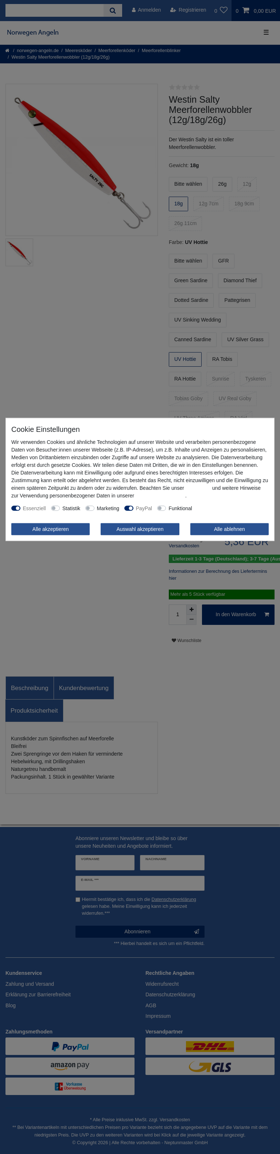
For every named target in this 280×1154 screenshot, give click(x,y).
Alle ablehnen (229, 529)
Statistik (71, 508)
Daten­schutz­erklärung (160, 495)
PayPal (144, 508)
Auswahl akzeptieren (139, 529)
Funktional (180, 508)
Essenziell (34, 508)
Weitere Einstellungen (222, 508)
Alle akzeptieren (50, 529)
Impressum (198, 488)
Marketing (108, 508)
